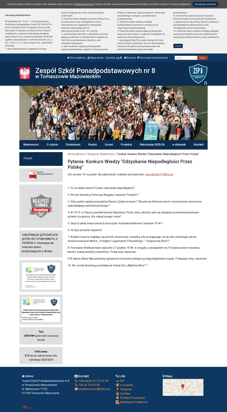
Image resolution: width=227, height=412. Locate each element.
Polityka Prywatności (130, 397)
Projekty (126, 144)
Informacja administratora (152, 57)
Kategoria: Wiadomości (101, 154)
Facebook (124, 389)
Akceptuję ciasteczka (205, 4)
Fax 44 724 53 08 (87, 385)
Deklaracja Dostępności (132, 402)
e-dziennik (179, 144)
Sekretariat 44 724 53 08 (91, 380)
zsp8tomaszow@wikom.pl (92, 389)
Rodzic (92, 144)
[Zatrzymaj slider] (206, 83)
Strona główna (76, 57)
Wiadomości (31, 144)
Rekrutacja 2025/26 (152, 144)
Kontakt (199, 144)
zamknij (178, 46)
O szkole (52, 144)
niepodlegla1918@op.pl (159, 174)
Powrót (28, 158)
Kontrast (130, 57)
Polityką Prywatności (84, 4)
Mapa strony (95, 57)
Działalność (73, 144)
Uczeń (109, 144)
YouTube (123, 393)
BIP (120, 380)
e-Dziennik (124, 385)
